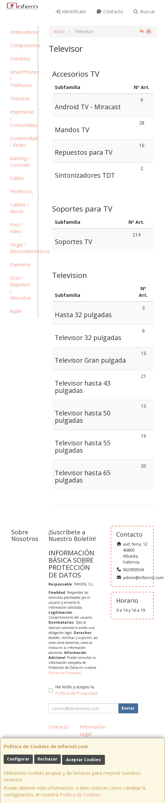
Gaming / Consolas (20, 161)
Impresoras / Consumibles (23, 118)
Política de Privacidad (64, 672)
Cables (17, 178)
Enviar (128, 708)
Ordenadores (23, 32)
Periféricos (21, 191)
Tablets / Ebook (19, 208)
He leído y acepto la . (76, 690)
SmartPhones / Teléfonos (23, 78)
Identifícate (70, 11)
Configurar (18, 759)
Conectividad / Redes (23, 141)
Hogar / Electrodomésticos (23, 247)
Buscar (144, 11)
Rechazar (47, 759)
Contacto (109, 11)
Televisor (20, 98)
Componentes (23, 45)
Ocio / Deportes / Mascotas (20, 288)
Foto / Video (16, 228)
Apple (16, 311)
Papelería (20, 264)
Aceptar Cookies (83, 759)
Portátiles (20, 58)
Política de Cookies (80, 794)
